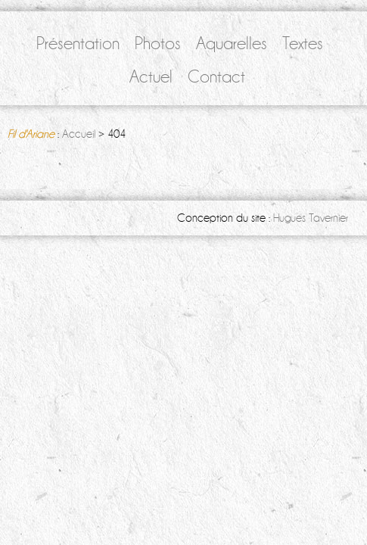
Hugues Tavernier (310, 218)
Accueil (78, 134)
